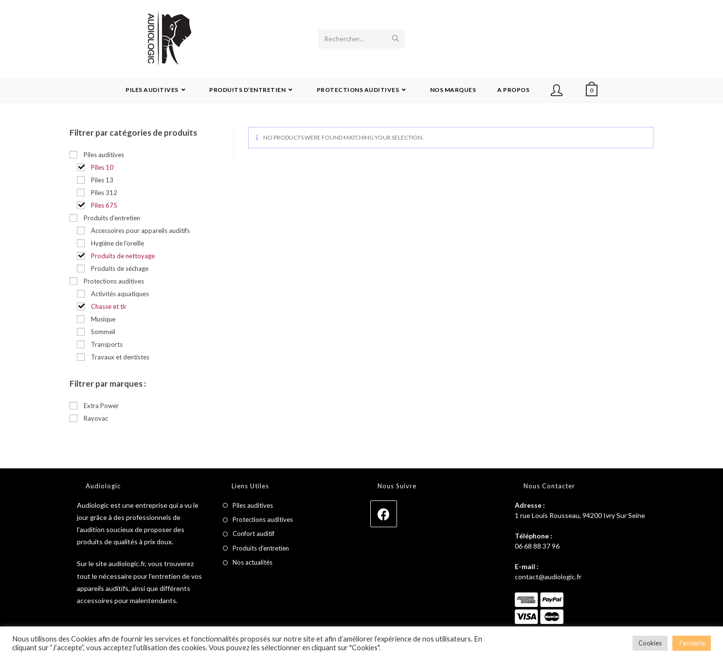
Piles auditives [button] (104, 155)
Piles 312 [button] (104, 192)
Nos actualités (252, 562)
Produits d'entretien (261, 548)
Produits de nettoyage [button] (123, 256)
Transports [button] (107, 344)
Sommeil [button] (103, 332)
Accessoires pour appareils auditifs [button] (140, 230)
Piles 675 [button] (104, 205)
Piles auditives (253, 505)
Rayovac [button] (96, 418)
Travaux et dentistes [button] (120, 357)
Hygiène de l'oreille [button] (117, 243)
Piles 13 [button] (102, 180)
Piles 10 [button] (102, 167)
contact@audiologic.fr (548, 576)
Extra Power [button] (101, 406)
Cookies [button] (650, 643)
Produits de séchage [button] (119, 268)
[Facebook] (383, 513)
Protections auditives (263, 519)
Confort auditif (253, 533)
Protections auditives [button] (114, 281)
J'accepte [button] (691, 643)
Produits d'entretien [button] (112, 218)
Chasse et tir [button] (109, 306)
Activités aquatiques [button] (120, 294)
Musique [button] (103, 319)
